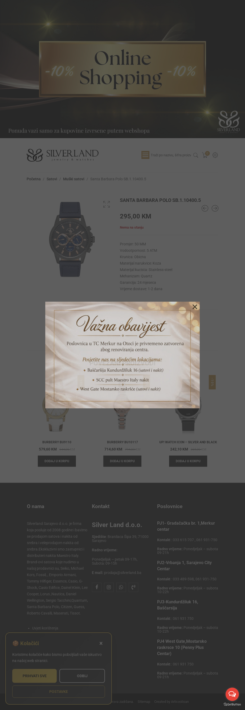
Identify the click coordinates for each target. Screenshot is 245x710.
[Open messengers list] (232, 694)
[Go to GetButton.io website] (232, 704)
